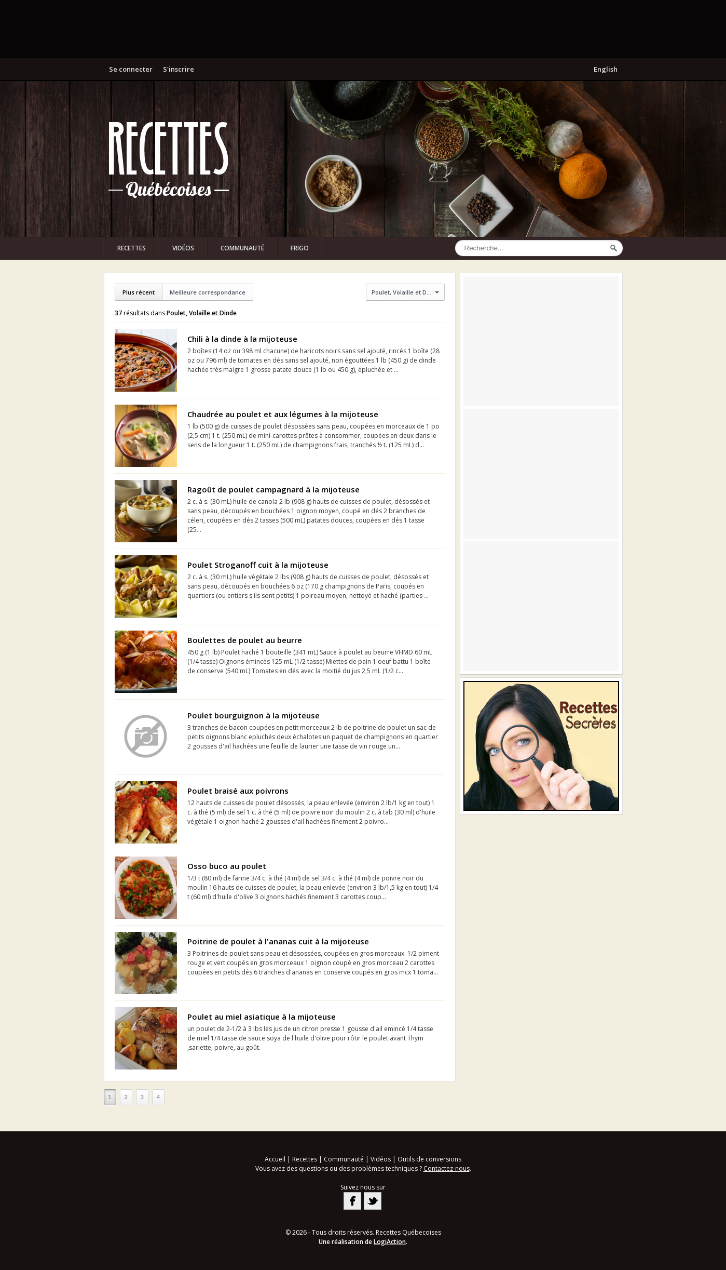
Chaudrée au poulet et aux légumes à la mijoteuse (282, 414)
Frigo (300, 248)
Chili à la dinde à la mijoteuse (242, 338)
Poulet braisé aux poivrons (238, 790)
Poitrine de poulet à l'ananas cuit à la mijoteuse (278, 941)
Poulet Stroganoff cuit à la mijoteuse (257, 564)
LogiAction (390, 1241)
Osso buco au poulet (226, 866)
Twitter (372, 1201)
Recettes (131, 248)
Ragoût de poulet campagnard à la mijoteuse (273, 489)
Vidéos (183, 248)
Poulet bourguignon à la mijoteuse (253, 715)
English (606, 69)
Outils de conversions (429, 1159)
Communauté (242, 248)
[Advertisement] (363, 28)
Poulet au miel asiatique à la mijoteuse (261, 1016)
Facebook (352, 1201)
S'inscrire (178, 69)
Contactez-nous (446, 1168)
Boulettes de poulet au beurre (244, 640)
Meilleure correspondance (207, 292)
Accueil (275, 1159)
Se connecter (131, 69)
